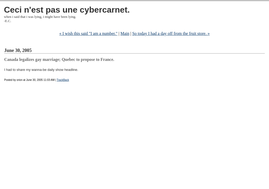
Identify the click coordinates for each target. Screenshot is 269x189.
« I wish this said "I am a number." (88, 33)
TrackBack (63, 79)
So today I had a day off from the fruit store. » (171, 33)
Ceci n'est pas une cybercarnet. (67, 9)
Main (124, 33)
